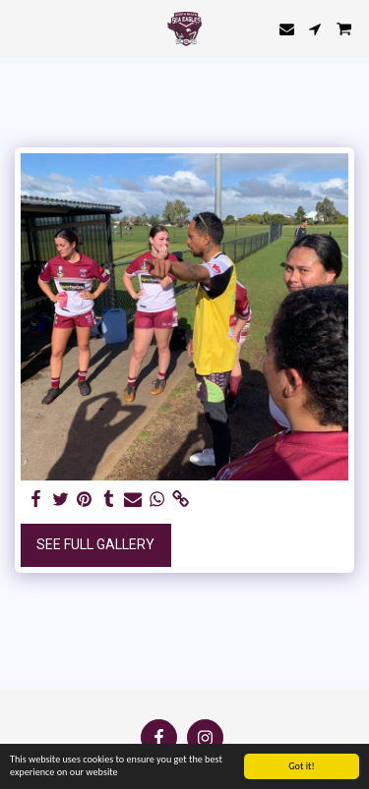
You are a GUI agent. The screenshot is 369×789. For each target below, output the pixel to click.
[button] (21, 28)
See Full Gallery (95, 544)
